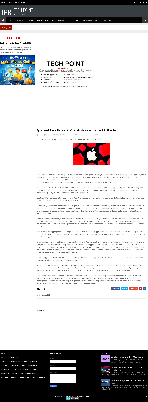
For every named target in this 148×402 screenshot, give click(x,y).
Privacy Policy (73, 20)
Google (23, 365)
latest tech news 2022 (91, 135)
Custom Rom (33, 361)
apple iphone (4, 377)
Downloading (14, 365)
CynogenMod (4, 365)
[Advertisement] (18, 101)
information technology (38, 377)
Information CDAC (6, 369)
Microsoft (33, 369)
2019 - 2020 (74, 396)
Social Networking (31, 373)
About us (16, 2)
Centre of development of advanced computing (14, 361)
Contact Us (9, 2)
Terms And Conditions (90, 20)
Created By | (59, 396)
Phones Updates (42, 20)
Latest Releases (23, 369)
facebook (13, 377)
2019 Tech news (14, 357)
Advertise (2, 2)
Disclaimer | (82, 396)
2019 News (4, 357)
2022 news (66, 135)
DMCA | (88, 396)
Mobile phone (5, 373)
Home (9, 20)
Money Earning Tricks (17, 373)
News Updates (20, 20)
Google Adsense (32, 365)
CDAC (31, 20)
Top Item (23, 2)
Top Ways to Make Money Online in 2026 (15, 43)
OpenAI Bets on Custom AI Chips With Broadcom (127, 357)
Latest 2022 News (77, 135)
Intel (15, 369)
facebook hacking (24, 377)
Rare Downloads (58, 20)
